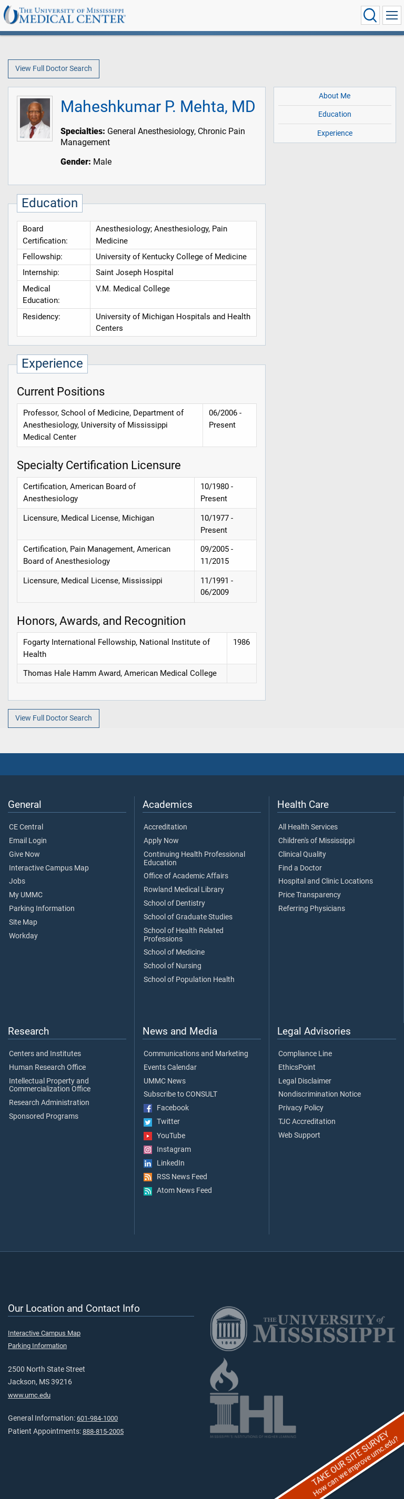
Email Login (28, 841)
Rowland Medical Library (184, 890)
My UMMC (26, 895)
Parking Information (42, 909)
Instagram (167, 1150)
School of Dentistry (174, 903)
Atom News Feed (178, 1191)
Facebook (166, 1108)
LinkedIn (164, 1163)
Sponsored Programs (43, 1116)
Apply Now (161, 841)
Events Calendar (170, 1068)
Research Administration (49, 1103)
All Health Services (308, 827)
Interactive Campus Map (49, 868)
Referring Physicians (311, 909)
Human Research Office (47, 1068)
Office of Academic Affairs (186, 876)
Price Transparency (309, 895)
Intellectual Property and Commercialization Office (49, 1085)
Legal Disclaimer (304, 1081)
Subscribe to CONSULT (180, 1094)
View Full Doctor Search (53, 68)
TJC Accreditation (307, 1122)
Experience (334, 133)
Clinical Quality (302, 854)
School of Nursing (172, 966)
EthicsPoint (297, 1068)
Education (334, 114)
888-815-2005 (103, 1431)
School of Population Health (189, 980)
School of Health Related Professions (184, 935)
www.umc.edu (29, 1395)
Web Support (299, 1135)
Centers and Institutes (45, 1054)
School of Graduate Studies (188, 917)
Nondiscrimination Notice (319, 1094)
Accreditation (165, 827)
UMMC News (165, 1081)
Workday (23, 936)
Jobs (17, 881)
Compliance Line (305, 1054)
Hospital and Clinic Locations (325, 881)
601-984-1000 (97, 1418)
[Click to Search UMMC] (370, 15)
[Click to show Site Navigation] (391, 15)
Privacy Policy (301, 1108)
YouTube (164, 1136)
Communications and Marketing (196, 1054)
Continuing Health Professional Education (194, 858)
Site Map (23, 922)
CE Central (26, 827)
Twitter (162, 1122)
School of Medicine (174, 952)
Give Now (24, 854)
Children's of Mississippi (316, 841)
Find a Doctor (300, 868)
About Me (334, 96)
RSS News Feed (175, 1177)
